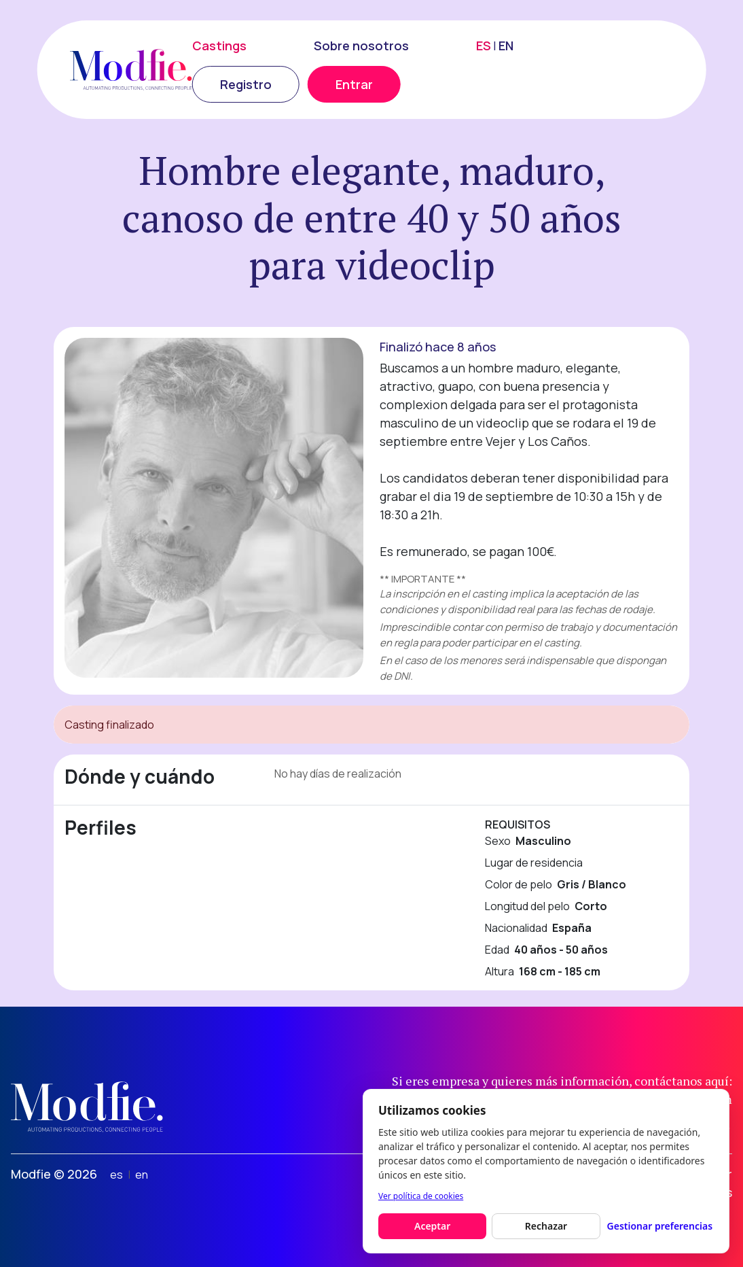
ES (483, 45)
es (116, 1174)
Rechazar (546, 1225)
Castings (219, 45)
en (141, 1174)
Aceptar (432, 1225)
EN (506, 45)
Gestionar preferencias (660, 1225)
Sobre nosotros (361, 45)
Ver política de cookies (420, 1196)
